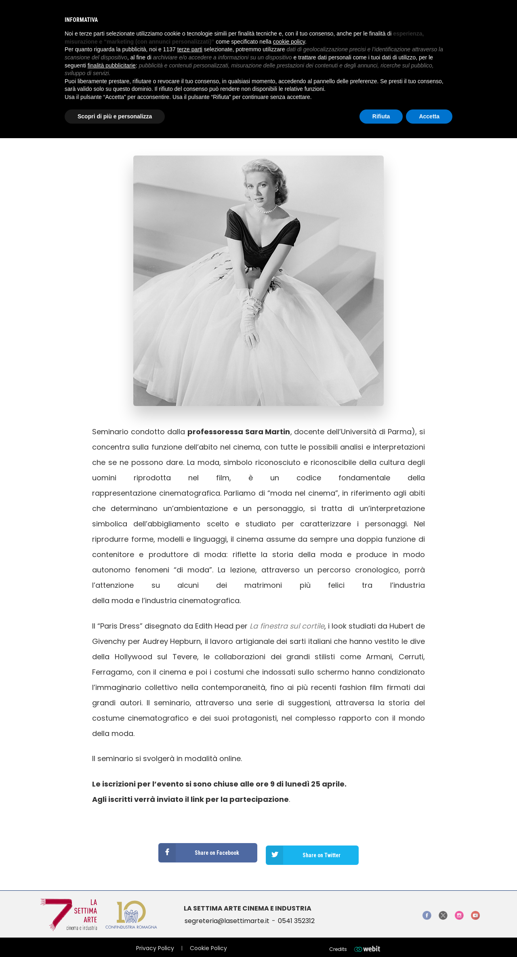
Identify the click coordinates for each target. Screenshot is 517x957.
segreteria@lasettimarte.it (227, 916)
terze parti (189, 49)
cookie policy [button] (289, 41)
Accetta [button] (429, 116)
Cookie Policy (208, 943)
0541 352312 (296, 916)
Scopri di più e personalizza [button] (115, 116)
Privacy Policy (155, 943)
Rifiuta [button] (381, 116)
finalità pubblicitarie (112, 65)
